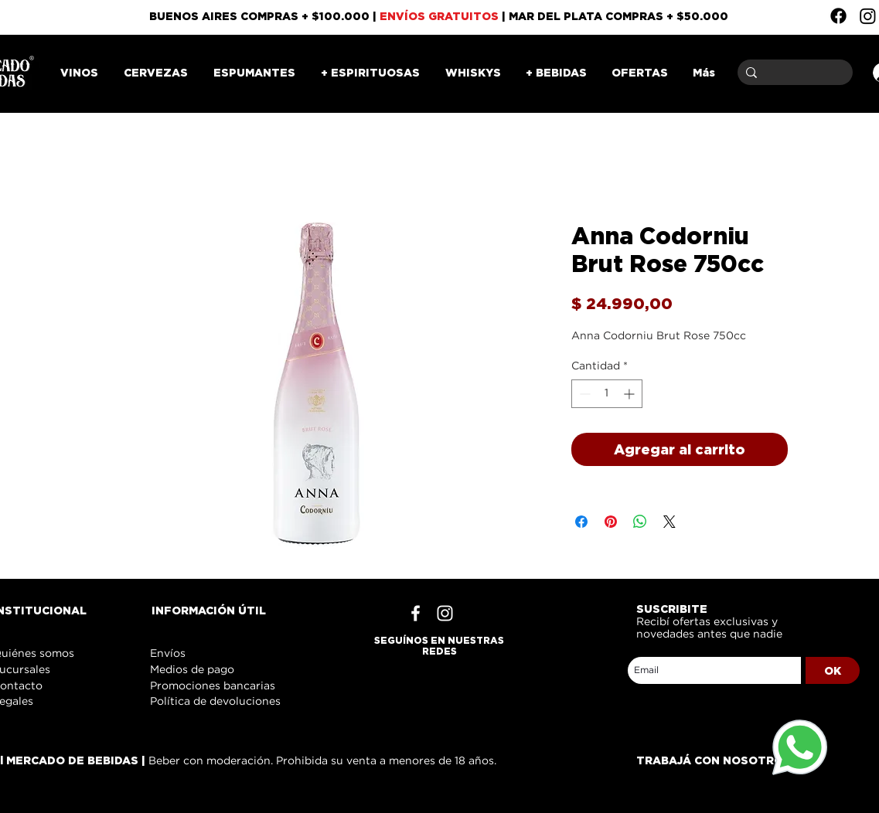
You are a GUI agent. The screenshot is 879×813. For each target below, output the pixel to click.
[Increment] (630, 393)
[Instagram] (867, 15)
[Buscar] (792, 72)
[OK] (833, 670)
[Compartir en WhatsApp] (640, 521)
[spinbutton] (607, 393)
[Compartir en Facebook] (581, 521)
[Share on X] (669, 521)
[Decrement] (583, 393)
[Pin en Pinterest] (610, 521)
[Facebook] (838, 15)
